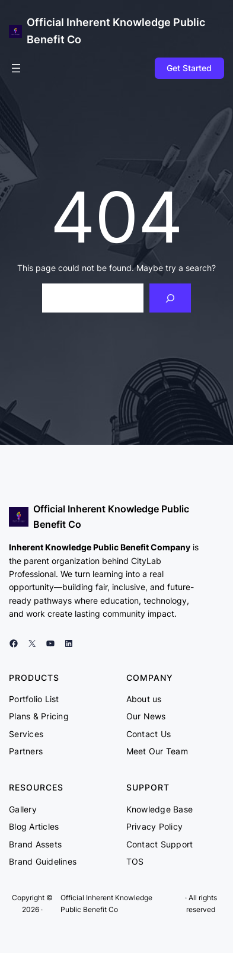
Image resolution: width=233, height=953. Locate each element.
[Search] (170, 298)
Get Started (189, 68)
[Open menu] (16, 68)
